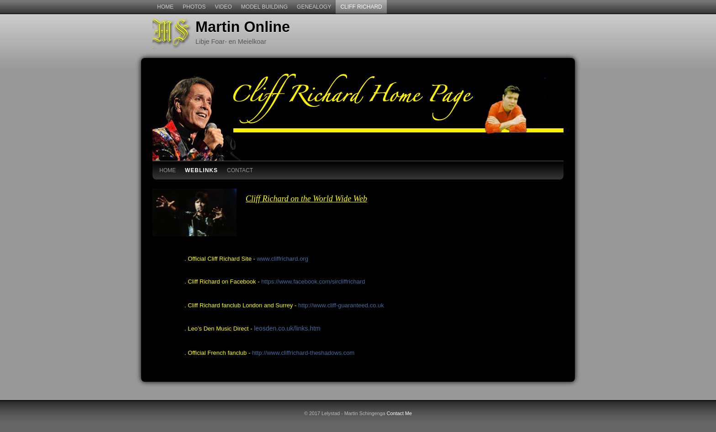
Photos (194, 7)
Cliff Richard (361, 7)
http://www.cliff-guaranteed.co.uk (341, 305)
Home (165, 7)
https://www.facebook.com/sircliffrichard (313, 281)
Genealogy (314, 7)
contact (240, 170)
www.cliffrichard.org (282, 258)
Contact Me (399, 413)
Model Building (264, 7)
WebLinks (201, 170)
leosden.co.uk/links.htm (287, 328)
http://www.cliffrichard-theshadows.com (303, 352)
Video (223, 7)
